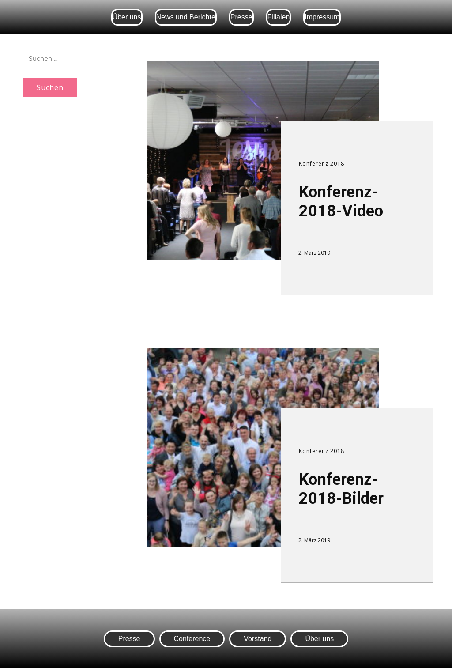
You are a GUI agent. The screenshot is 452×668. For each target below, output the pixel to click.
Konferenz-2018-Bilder (341, 489)
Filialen (278, 17)
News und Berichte (185, 17)
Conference (192, 638)
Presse (241, 17)
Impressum (322, 17)
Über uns (127, 17)
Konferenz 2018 (321, 163)
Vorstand (257, 638)
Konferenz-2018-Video (341, 201)
